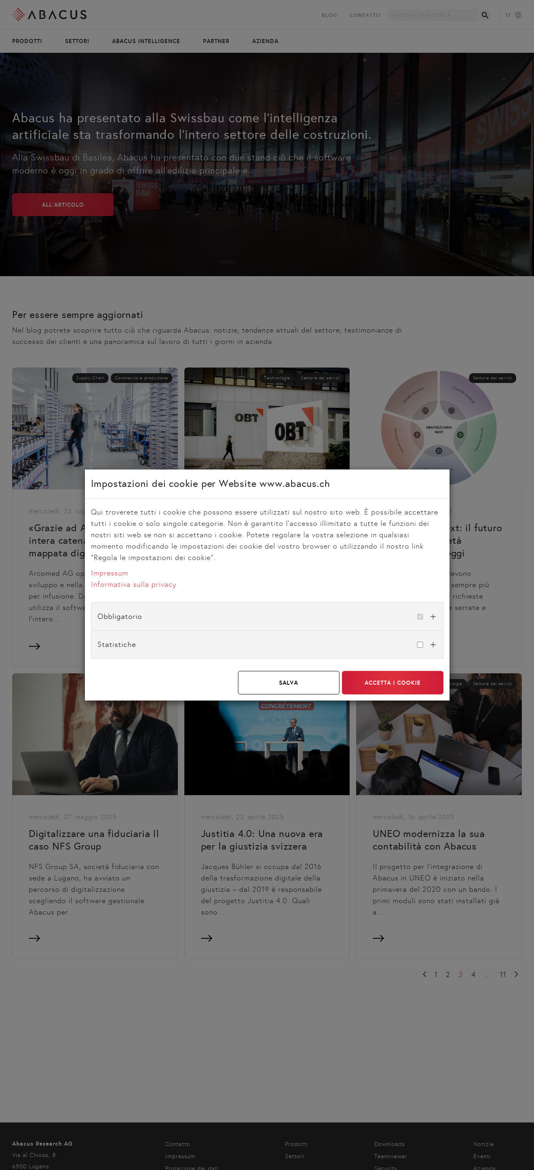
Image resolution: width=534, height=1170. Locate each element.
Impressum (109, 573)
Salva (288, 682)
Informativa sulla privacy (134, 584)
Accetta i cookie (393, 682)
